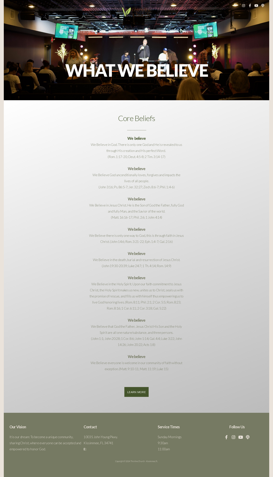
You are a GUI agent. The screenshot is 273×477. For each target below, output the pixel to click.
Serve (143, 32)
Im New (106, 32)
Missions (204, 32)
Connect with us (76, 32)
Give (185, 32)
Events (125, 32)
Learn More (136, 392)
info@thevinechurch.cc (102, 449)
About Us (165, 32)
